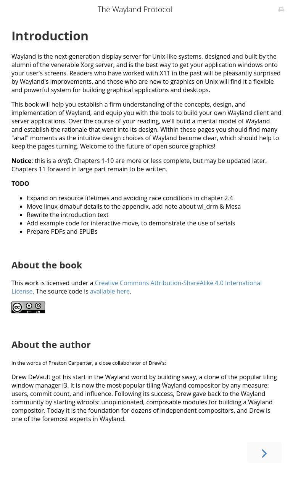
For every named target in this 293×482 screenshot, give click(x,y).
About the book (46, 265)
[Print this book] (281, 9)
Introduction (50, 35)
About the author (51, 344)
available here (110, 291)
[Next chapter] (264, 452)
